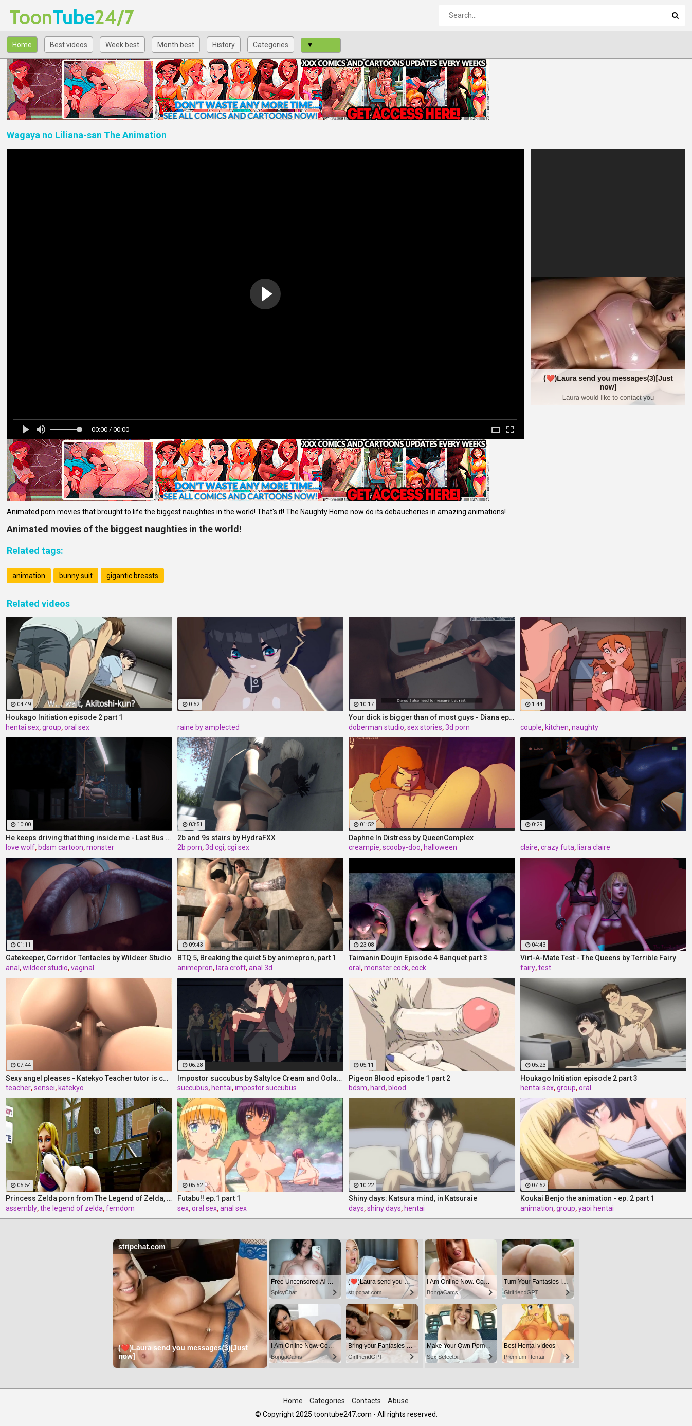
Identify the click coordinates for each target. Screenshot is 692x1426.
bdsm (358, 1088)
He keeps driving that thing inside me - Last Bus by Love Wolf (89, 838)
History (223, 45)
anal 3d (260, 968)
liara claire (593, 847)
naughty (585, 727)
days (356, 1208)
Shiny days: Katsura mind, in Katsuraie (413, 1198)
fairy (527, 968)
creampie (364, 847)
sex (183, 1208)
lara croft (231, 968)
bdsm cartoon (60, 847)
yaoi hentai (596, 1208)
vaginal (82, 968)
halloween (440, 847)
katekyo (71, 1088)
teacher (18, 1088)
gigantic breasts (132, 575)
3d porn (457, 727)
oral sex (76, 727)
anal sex (233, 1208)
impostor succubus (266, 1088)
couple (531, 727)
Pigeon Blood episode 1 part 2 (399, 1078)
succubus (192, 1088)
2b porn (189, 847)
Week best (122, 45)
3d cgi (214, 847)
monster (100, 847)
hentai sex (22, 727)
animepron (195, 968)
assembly (21, 1208)
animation (28, 575)
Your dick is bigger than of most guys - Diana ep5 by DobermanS (432, 717)
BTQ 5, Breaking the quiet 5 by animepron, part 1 (256, 958)
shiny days (384, 1208)
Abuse (398, 1401)
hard (377, 1088)
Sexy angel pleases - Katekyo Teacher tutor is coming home (89, 1078)
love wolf (20, 847)
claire (529, 847)
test (544, 968)
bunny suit (76, 575)
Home (22, 45)
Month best (175, 45)
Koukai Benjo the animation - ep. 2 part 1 (587, 1198)
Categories (270, 45)
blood (397, 1088)
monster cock (386, 968)
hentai (221, 1088)
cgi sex (238, 847)
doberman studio (376, 727)
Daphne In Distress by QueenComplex (411, 838)
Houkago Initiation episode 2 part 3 (579, 1078)
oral (355, 968)
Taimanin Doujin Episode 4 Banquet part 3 (418, 958)
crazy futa (557, 847)
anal (13, 968)
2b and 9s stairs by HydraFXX (226, 838)
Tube (36, 17)
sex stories (424, 727)
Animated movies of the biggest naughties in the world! (124, 529)
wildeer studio (45, 968)
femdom (120, 1208)
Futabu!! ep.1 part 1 (209, 1198)
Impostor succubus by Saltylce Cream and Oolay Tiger (260, 1078)
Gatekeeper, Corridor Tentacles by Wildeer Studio (88, 958)
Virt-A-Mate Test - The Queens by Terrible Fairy (598, 958)
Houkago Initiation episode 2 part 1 (64, 717)
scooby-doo (402, 847)
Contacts (366, 1401)
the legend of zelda (71, 1208)
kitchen (557, 727)
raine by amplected (208, 727)
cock (418, 968)
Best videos (68, 45)
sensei (44, 1088)
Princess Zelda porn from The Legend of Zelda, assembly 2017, (89, 1198)
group (51, 727)
